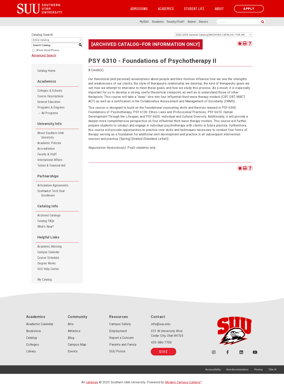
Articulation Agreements (52, 185)
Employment (118, 331)
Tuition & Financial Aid (51, 165)
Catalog (31, 338)
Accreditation (46, 148)
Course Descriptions (50, 96)
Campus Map (77, 344)
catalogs (92, 382)
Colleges (32, 344)
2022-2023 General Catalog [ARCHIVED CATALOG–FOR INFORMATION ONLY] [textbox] (214, 34)
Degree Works (46, 263)
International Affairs (49, 160)
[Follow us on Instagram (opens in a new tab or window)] (214, 352)
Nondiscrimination (237, 369)
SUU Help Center (48, 269)
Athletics (74, 331)
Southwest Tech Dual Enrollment (51, 193)
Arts (71, 324)
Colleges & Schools (49, 90)
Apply (249, 8)
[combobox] (213, 34)
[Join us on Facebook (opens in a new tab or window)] (227, 352)
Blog (71, 338)
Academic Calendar (39, 324)
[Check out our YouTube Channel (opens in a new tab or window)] (255, 352)
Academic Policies (49, 143)
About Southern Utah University (50, 135)
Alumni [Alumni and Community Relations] (192, 21)
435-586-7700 (161, 342)
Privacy (258, 369)
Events (72, 351)
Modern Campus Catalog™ (183, 382)
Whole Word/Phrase (47, 50)
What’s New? (45, 226)
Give (163, 351)
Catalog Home (46, 71)
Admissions (139, 9)
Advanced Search (44, 55)
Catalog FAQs (45, 221)
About (219, 9)
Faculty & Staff (47, 154)
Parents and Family (123, 344)
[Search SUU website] (241, 22)
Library (31, 351)
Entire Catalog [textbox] (41, 39)
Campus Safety (120, 324)
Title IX (272, 369)
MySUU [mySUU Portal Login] (144, 21)
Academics (166, 9)
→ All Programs (47, 113)
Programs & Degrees (51, 107)
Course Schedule (48, 258)
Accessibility (213, 369)
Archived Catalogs (49, 215)
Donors (203, 21)
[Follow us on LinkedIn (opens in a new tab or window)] (241, 352)
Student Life (194, 9)
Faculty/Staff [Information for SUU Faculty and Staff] (175, 21)
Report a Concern (121, 338)
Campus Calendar (48, 252)
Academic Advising (49, 246)
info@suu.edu (160, 324)
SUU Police (117, 351)
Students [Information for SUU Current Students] (158, 21)
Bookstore (33, 331)
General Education (48, 102)
